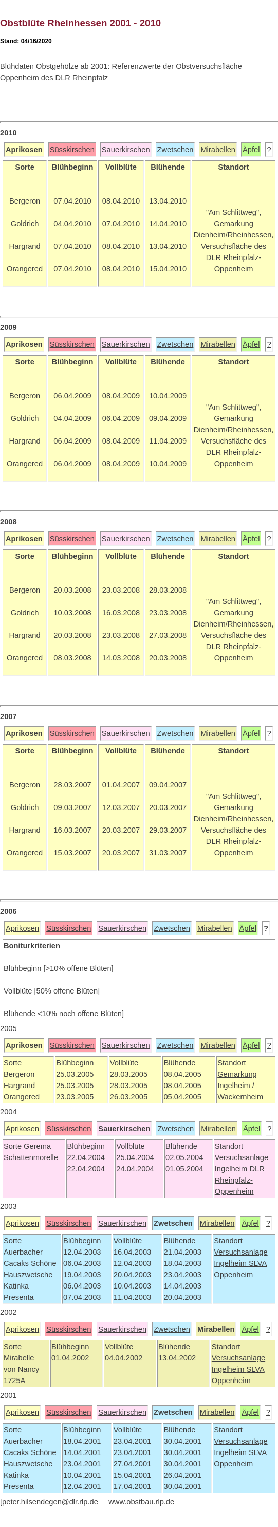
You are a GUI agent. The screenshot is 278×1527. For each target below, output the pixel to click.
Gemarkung (237, 1074)
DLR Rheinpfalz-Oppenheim (240, 1180)
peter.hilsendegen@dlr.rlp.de (50, 1502)
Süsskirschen (72, 149)
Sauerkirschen (126, 149)
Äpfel (251, 149)
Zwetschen (175, 149)
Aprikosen (22, 928)
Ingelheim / (235, 1085)
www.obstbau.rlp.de (141, 1502)
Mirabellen (217, 149)
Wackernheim (240, 1097)
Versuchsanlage (241, 1157)
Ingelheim (232, 1169)
